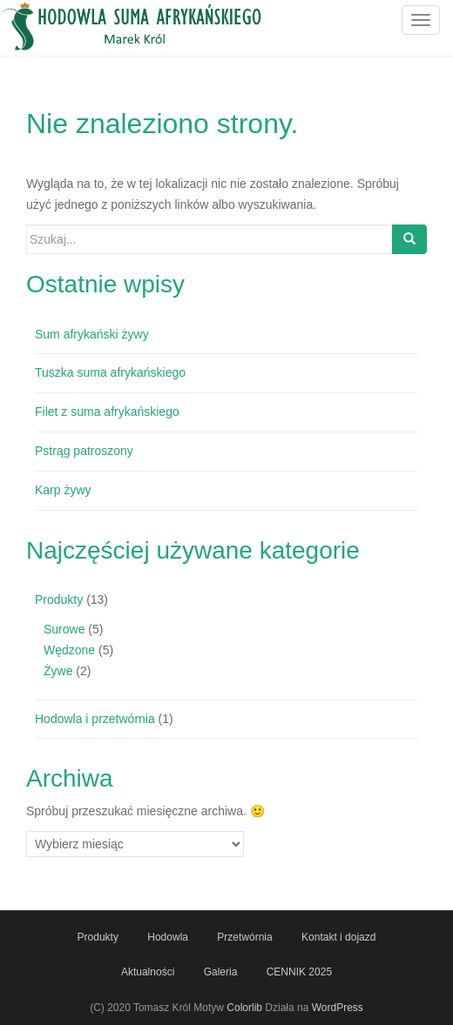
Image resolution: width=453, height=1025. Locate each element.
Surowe (64, 629)
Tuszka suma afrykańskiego (110, 372)
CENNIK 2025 (299, 972)
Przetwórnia (244, 937)
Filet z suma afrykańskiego (107, 412)
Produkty (59, 599)
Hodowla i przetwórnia (95, 719)
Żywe (58, 671)
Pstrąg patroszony (84, 451)
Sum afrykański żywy (92, 334)
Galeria (221, 972)
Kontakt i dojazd (338, 937)
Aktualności (147, 972)
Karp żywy (63, 490)
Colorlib (244, 1008)
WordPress (337, 1008)
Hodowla (167, 937)
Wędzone (69, 650)
